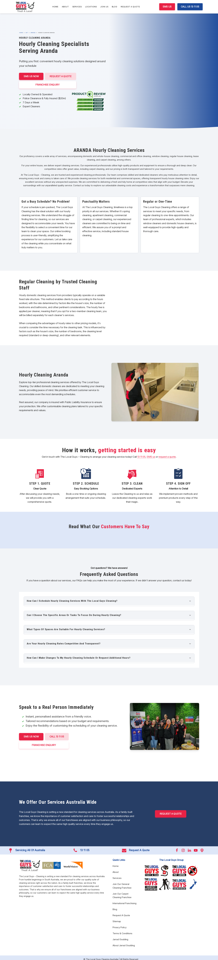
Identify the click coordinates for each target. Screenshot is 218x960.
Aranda (33, 32)
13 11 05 (141, 456)
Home (55, 7)
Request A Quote (130, 7)
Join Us (104, 7)
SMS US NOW (31, 76)
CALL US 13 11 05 (190, 6)
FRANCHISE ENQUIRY (47, 84)
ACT (27, 32)
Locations (91, 7)
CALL (57, 737)
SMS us (151, 456)
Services (77, 7)
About (65, 7)
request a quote (167, 456)
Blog (114, 7)
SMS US (167, 6)
